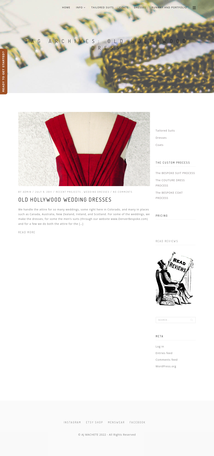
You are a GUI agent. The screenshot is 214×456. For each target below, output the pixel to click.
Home (66, 7)
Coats (124, 7)
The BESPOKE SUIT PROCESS (175, 173)
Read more (26, 232)
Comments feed (167, 359)
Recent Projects (69, 191)
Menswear (116, 422)
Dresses (140, 7)
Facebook (137, 422)
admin (27, 191)
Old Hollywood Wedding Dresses (65, 199)
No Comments (122, 191)
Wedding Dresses (97, 191)
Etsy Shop (94, 422)
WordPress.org (166, 366)
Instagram (72, 422)
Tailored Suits (102, 7)
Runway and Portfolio (169, 7)
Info (81, 7)
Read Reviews (167, 241)
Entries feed (164, 353)
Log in (160, 346)
